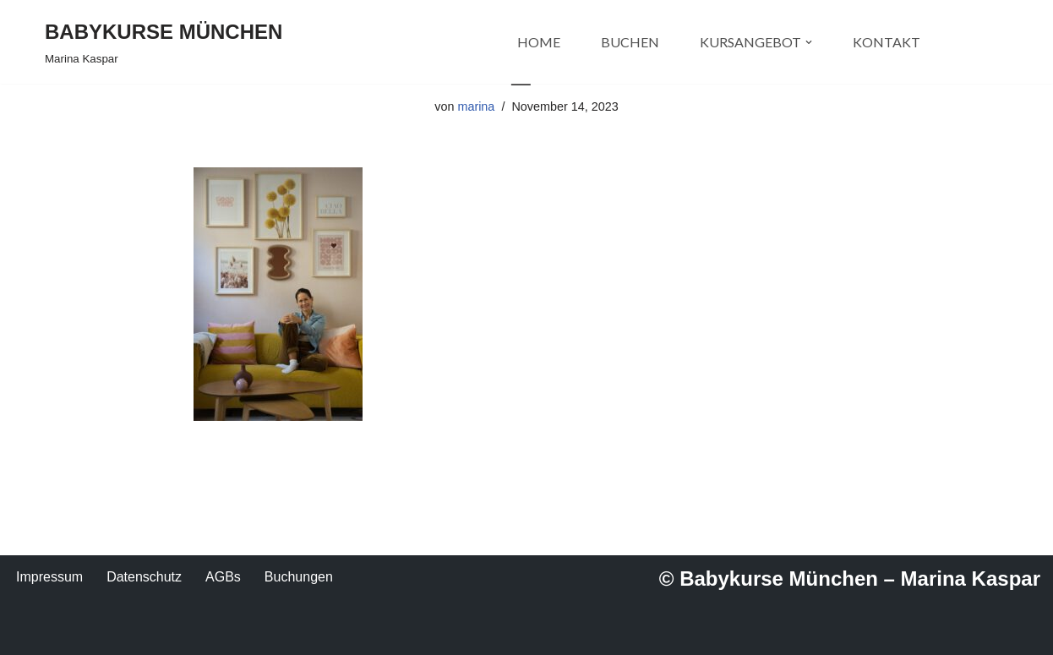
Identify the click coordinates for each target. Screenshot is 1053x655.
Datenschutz (144, 577)
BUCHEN (630, 42)
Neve (60, 633)
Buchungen (299, 577)
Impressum (49, 577)
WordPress (215, 633)
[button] (808, 42)
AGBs (223, 577)
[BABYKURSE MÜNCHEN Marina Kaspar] (163, 41)
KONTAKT (886, 42)
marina (475, 106)
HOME (538, 42)
